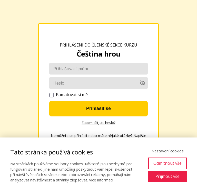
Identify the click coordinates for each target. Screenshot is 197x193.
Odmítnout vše (167, 163)
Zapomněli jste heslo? (98, 122)
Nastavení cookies (168, 150)
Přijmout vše (167, 176)
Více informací (101, 179)
